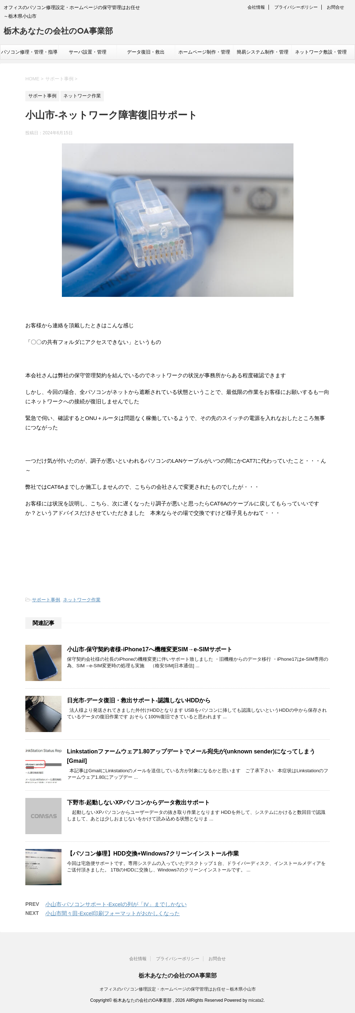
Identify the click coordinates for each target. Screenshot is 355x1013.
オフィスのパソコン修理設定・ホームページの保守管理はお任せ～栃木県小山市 (178, 988)
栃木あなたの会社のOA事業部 (58, 32)
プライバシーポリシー (296, 7)
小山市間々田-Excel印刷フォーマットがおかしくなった (112, 913)
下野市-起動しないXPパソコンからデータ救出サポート (138, 802)
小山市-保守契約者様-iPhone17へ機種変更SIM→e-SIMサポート (149, 649)
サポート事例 (46, 599)
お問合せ (335, 7)
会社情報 (256, 7)
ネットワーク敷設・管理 (321, 52)
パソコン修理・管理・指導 (29, 52)
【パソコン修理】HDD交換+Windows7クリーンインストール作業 (153, 853)
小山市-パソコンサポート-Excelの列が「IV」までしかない (116, 904)
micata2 (255, 999)
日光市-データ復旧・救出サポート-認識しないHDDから (139, 700)
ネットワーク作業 (82, 599)
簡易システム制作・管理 (262, 52)
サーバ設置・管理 (87, 52)
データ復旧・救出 (146, 52)
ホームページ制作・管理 (204, 52)
